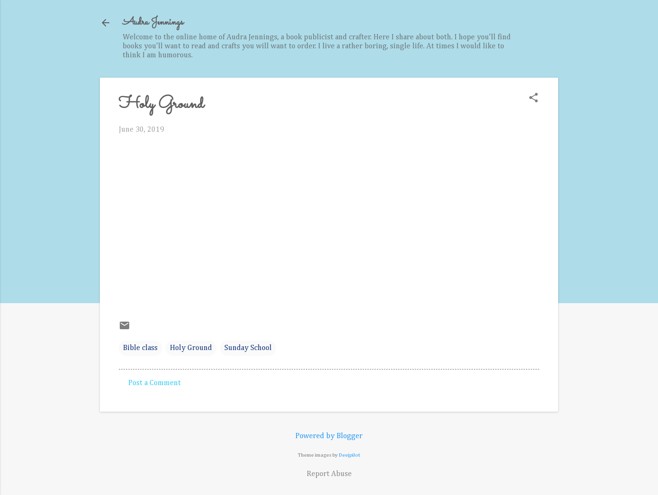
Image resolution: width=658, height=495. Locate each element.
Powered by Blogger (329, 436)
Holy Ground (191, 348)
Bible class (140, 348)
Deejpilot (349, 455)
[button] (533, 99)
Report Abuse (329, 474)
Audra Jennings (153, 22)
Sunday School (248, 348)
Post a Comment (154, 383)
